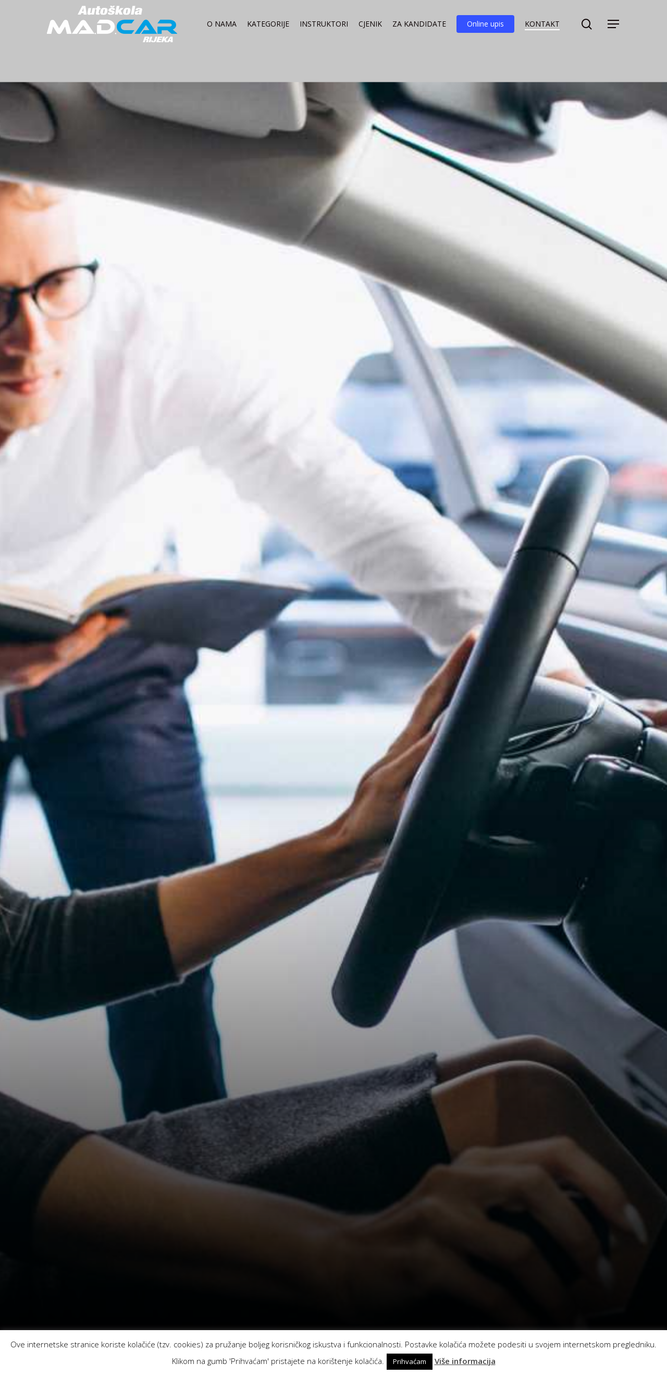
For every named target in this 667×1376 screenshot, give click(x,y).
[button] (614, 33)
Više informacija (465, 1361)
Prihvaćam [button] (409, 1361)
